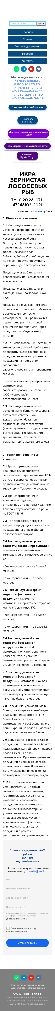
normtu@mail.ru (37, 871)
